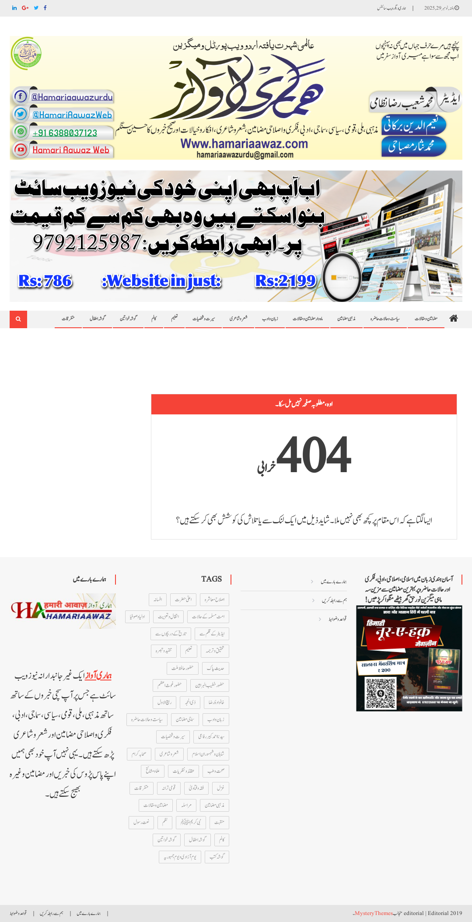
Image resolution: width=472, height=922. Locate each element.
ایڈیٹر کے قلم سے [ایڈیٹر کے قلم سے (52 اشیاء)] (211, 633)
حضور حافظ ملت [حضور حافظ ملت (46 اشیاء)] (182, 668)
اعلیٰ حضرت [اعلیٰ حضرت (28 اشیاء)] (183, 599)
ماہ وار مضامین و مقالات (307, 319)
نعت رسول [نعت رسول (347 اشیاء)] (141, 822)
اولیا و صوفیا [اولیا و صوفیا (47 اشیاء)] (137, 616)
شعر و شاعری (238, 319)
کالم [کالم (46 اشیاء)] (221, 839)
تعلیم (174, 319)
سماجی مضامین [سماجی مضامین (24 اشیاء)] (185, 719)
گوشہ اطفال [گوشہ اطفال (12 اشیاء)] (197, 839)
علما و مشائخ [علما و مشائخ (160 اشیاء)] (153, 771)
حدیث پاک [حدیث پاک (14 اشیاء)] (215, 668)
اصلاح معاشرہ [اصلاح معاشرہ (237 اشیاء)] (214, 599)
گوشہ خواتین (128, 319)
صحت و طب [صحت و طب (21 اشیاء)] (215, 771)
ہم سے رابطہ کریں (334, 600)
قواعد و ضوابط (338, 619)
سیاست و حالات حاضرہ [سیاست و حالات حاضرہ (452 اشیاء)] (147, 719)
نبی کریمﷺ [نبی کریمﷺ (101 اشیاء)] (191, 822)
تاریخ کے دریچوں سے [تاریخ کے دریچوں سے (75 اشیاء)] (170, 633)
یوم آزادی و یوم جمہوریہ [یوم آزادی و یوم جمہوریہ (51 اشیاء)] (180, 856)
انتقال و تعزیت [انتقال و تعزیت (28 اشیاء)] (168, 616)
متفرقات (68, 319)
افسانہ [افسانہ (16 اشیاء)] (158, 599)
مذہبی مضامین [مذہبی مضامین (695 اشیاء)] (214, 805)
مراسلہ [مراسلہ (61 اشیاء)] (186, 805)
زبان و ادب (270, 319)
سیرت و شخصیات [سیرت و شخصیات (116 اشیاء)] (173, 736)
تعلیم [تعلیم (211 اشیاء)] (188, 650)
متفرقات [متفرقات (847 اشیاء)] (141, 788)
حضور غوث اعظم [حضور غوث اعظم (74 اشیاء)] (169, 685)
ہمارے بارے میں (334, 581)
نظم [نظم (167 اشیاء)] (165, 822)
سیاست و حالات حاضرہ (385, 319)
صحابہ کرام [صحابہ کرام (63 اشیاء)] (139, 754)
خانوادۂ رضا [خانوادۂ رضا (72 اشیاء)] (216, 702)
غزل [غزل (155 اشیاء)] (220, 788)
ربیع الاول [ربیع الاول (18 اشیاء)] (164, 702)
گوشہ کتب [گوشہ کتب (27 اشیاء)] (217, 856)
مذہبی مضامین (346, 319)
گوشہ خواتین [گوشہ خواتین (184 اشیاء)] (166, 839)
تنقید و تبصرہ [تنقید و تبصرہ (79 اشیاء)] (164, 650)
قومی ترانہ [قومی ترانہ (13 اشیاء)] (169, 788)
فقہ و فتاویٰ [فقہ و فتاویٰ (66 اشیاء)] (196, 788)
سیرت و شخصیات (203, 319)
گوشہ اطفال (97, 319)
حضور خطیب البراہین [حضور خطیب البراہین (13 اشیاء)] (209, 685)
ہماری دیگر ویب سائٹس (391, 8)
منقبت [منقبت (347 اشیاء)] (219, 822)
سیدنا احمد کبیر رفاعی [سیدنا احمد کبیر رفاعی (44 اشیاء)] (211, 736)
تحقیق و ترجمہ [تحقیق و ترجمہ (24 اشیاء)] (215, 650)
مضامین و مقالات (426, 319)
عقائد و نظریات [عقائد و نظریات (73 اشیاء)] (183, 771)
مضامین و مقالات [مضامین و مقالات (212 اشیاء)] (155, 805)
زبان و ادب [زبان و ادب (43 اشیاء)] (215, 719)
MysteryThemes (374, 913)
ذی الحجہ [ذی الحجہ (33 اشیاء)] (190, 702)
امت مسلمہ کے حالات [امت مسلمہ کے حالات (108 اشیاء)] (208, 616)
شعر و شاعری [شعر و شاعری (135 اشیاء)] (169, 754)
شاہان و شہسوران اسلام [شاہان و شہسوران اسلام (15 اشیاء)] (208, 754)
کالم (153, 319)
